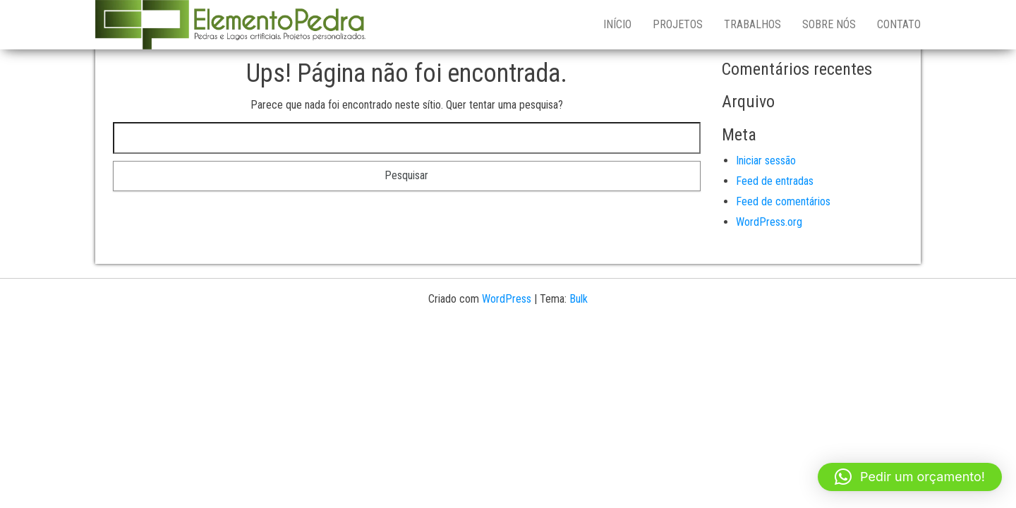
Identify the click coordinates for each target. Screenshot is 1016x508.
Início (617, 24)
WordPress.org (769, 222)
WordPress (506, 299)
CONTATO (899, 24)
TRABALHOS (752, 24)
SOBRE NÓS (829, 24)
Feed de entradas (775, 181)
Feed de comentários (783, 201)
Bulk (578, 299)
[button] (910, 477)
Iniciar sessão (766, 160)
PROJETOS (678, 24)
